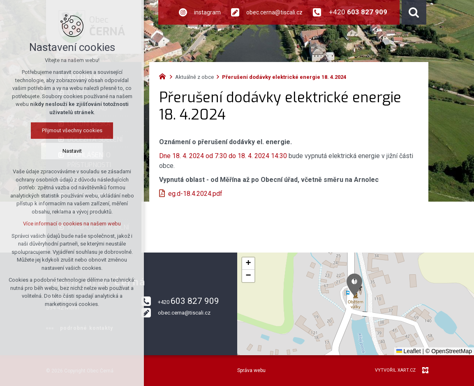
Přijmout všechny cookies (72, 130)
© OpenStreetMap (448, 351)
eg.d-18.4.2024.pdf (195, 194)
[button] (354, 284)
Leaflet (408, 351)
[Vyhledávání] (414, 12)
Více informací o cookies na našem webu (72, 224)
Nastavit (72, 151)
